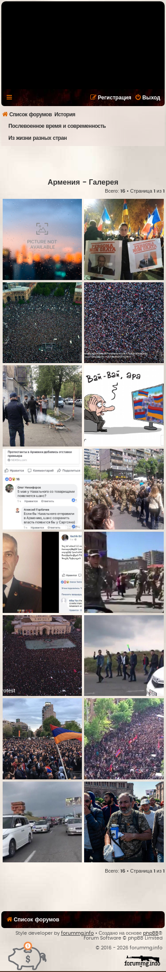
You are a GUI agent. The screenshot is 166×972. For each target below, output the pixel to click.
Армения (64, 182)
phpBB (150, 933)
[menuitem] (147, 97)
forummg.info (77, 933)
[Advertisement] (83, 161)
